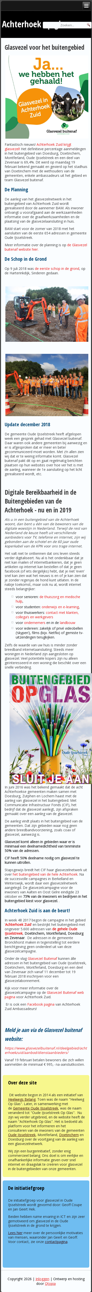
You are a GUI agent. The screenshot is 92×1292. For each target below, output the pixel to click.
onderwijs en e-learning (60, 607)
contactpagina (56, 1241)
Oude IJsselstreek (22, 1134)
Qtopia (50, 1283)
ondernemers (34, 622)
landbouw (67, 622)
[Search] (67, 25)
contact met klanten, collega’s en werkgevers (47, 614)
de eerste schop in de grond (57, 268)
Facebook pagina (40, 1004)
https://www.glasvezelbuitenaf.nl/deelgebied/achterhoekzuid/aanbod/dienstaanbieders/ (46, 1050)
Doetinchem (69, 1134)
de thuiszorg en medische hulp (48, 599)
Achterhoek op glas (35, 24)
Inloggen (42, 1278)
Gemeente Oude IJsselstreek (35, 1108)
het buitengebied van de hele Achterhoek (45, 874)
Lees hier (15, 1232)
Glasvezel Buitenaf (42, 958)
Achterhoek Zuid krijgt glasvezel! (38, 146)
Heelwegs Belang (22, 1099)
